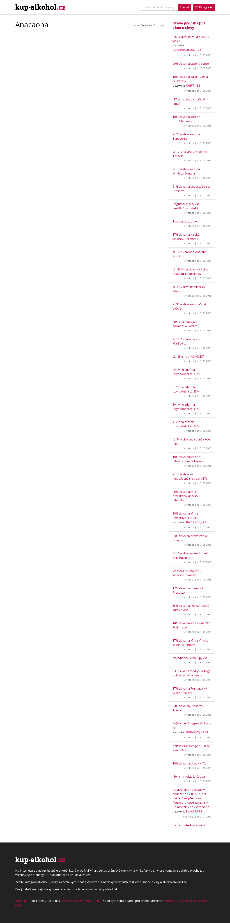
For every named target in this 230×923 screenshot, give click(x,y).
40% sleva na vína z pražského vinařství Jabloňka (185, 496)
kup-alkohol (40, 7)
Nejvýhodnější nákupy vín (189, 658)
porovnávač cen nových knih (80, 901)
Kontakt (20, 901)
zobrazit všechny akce (188, 825)
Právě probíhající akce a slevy (188, 25)
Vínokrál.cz (188, 816)
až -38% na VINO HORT (188, 357)
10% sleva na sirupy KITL (189, 763)
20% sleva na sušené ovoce (190, 64)
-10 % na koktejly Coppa (188, 777)
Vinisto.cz (189, 55)
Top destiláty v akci (185, 221)
